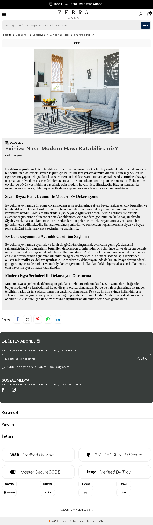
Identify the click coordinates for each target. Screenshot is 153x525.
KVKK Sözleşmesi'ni (20, 367)
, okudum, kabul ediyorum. (36, 367)
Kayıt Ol (142, 358)
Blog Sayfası (22, 34)
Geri (77, 43)
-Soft (53, 520)
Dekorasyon (39, 34)
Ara (145, 25)
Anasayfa (6, 34)
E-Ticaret (63, 520)
